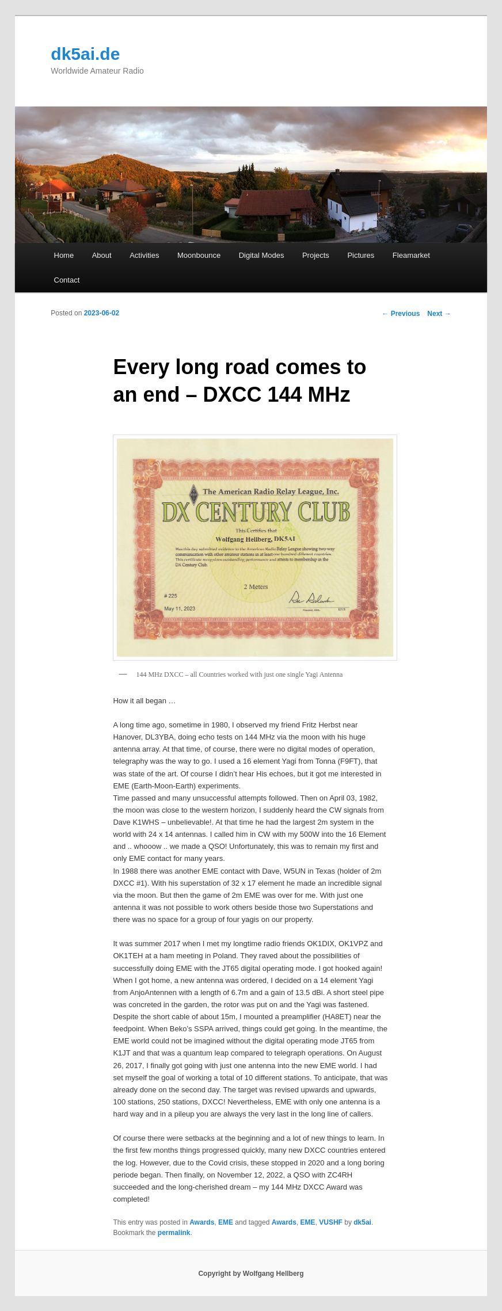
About (102, 255)
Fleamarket (411, 255)
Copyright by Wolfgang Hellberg (250, 1274)
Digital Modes (261, 255)
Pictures (360, 255)
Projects (315, 255)
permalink (174, 1233)
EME (225, 1222)
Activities (144, 255)
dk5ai (362, 1222)
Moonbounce (198, 255)
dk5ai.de (85, 53)
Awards (201, 1222)
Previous (401, 314)
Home (64, 255)
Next (439, 314)
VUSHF (331, 1222)
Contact (67, 280)
